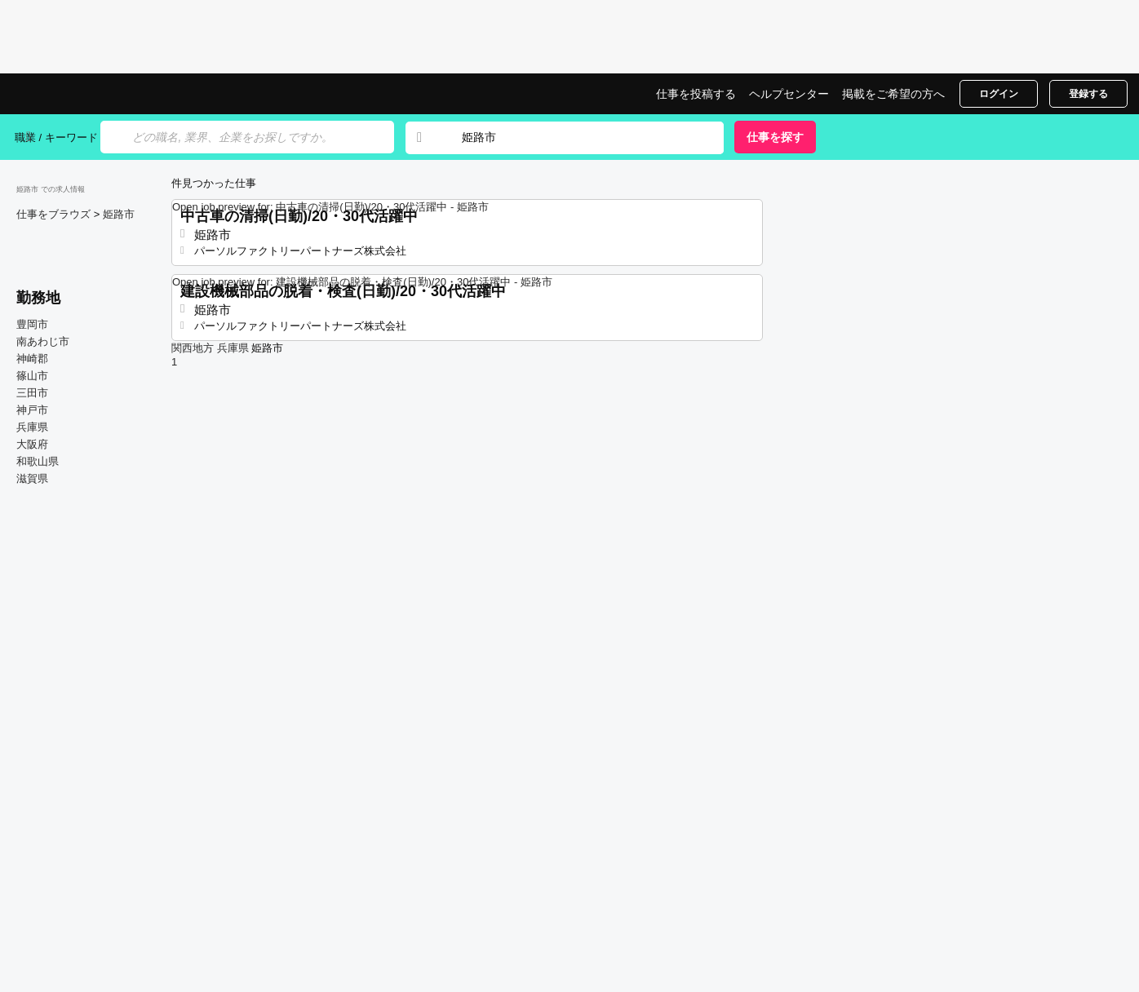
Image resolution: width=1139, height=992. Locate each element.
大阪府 (32, 444)
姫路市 (119, 214)
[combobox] (577, 138)
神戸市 (32, 410)
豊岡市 (32, 324)
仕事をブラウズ (55, 214)
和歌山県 (37, 461)
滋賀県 (32, 478)
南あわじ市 (42, 341)
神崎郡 (32, 358)
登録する (1088, 94)
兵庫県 (32, 427)
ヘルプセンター (789, 93)
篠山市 (32, 376)
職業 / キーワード (56, 137)
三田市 (32, 393)
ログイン (998, 94)
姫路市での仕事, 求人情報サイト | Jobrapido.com (76, 93)
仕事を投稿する (696, 93)
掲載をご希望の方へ (893, 93)
